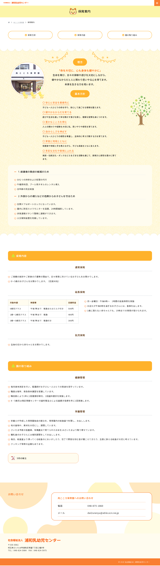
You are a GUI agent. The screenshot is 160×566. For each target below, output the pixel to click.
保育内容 (81, 35)
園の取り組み (131, 35)
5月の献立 (22, 458)
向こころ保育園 (20, 22)
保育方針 (31, 35)
